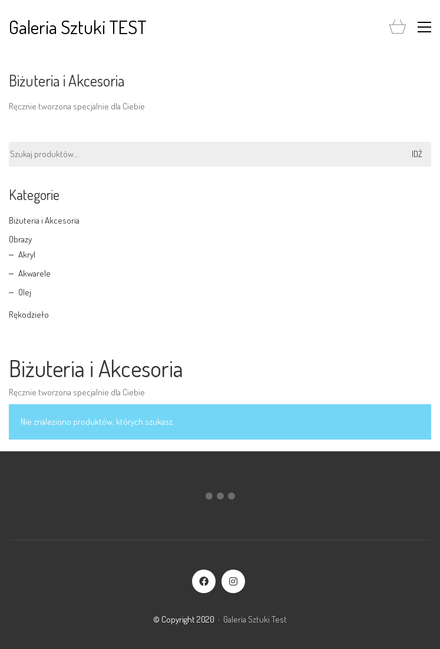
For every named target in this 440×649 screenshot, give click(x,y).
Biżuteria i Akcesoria (44, 220)
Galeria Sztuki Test (255, 619)
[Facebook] (204, 581)
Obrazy (20, 239)
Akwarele (34, 273)
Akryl (26, 254)
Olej (24, 292)
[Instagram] (233, 581)
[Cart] (397, 27)
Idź (417, 154)
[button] (424, 27)
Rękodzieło (29, 314)
